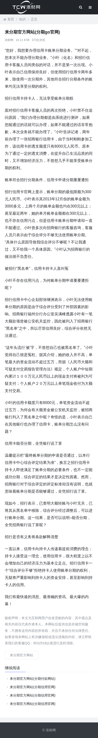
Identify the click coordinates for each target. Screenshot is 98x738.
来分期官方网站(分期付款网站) (32, 678)
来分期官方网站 (21, 655)
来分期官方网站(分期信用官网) (32, 687)
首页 (10, 19)
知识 (22, 19)
